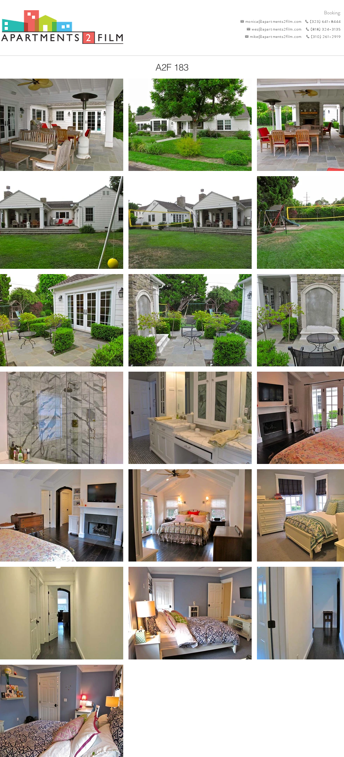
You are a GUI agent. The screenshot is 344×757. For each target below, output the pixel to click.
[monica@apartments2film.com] (269, 21)
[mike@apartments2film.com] (272, 36)
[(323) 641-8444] (321, 21)
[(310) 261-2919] (321, 36)
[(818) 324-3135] (321, 29)
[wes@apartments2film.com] (273, 29)
